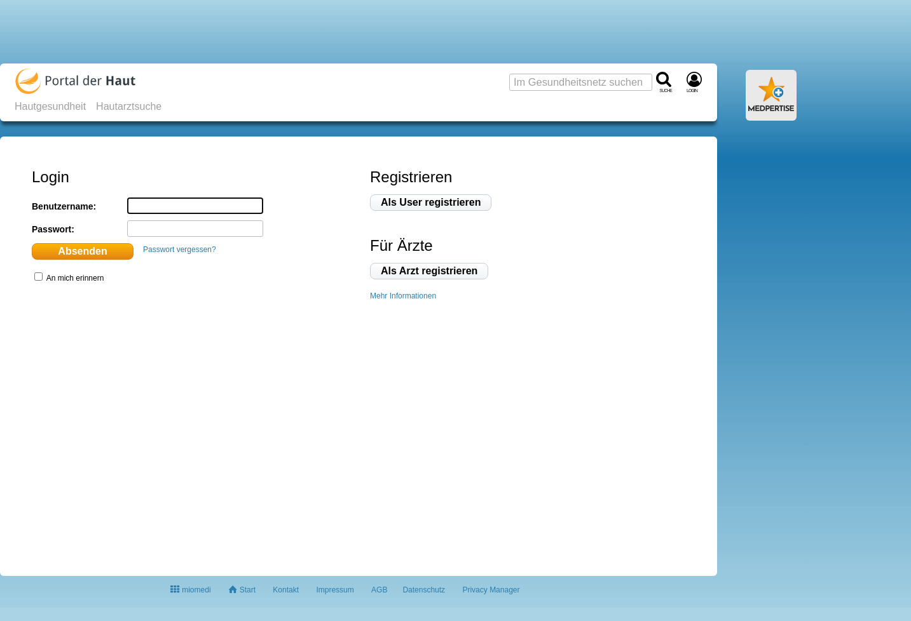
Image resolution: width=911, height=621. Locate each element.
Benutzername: (64, 206)
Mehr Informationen (403, 295)
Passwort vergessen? (179, 249)
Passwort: (53, 229)
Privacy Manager (490, 589)
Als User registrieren (431, 202)
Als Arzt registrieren (429, 270)
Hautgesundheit (50, 106)
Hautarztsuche (128, 106)
